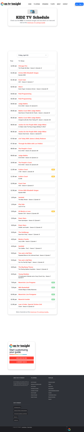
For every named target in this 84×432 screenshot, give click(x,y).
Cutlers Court (23, 169)
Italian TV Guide (34, 396)
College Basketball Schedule (53, 390)
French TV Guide (34, 394)
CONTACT (65, 4)
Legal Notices (24, 427)
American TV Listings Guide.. (39, 312)
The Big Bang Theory (25, 267)
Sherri (20, 87)
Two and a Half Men (25, 253)
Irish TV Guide (33, 392)
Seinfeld (21, 197)
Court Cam (22, 80)
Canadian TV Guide (34, 390)
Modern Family (23, 239)
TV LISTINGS (37, 4)
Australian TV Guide (34, 388)
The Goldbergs (23, 232)
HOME (29, 4)
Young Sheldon (23, 274)
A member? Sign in (21, 362)
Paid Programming (24, 94)
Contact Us (16, 420)
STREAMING (45, 4)
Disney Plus (50, 386)
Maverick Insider (24, 299)
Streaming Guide (51, 382)
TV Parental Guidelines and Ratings (20, 413)
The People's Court (25, 148)
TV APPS (53, 4)
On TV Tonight (33, 382)
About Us (15, 416)
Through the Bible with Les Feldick (30, 143)
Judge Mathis (23, 104)
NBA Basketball (23, 287)
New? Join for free (21, 358)
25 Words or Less (24, 211)
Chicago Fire (22, 66)
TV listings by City (17, 407)
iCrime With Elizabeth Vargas (28, 73)
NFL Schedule (51, 388)
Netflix (49, 384)
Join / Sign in (79, 4)
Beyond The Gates (51, 396)
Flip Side (21, 204)
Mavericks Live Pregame (26, 282)
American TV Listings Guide (36, 23)
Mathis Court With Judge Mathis (29, 111)
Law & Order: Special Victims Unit (30, 304)
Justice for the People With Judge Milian (32, 124)
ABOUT (59, 4)
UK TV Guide (33, 386)
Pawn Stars (22, 218)
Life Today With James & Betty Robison (32, 138)
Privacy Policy (29, 427)
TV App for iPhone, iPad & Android (20, 410)
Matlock (49, 399)
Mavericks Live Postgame (27, 294)
